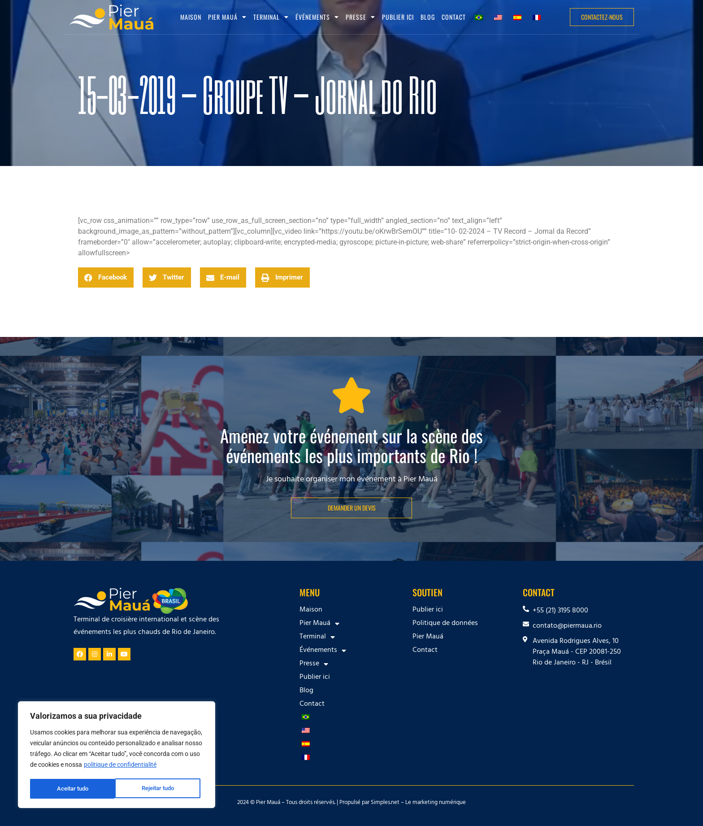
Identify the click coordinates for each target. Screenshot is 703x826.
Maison (190, 17)
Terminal (271, 17)
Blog (428, 17)
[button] (106, 277)
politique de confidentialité (120, 766)
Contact (454, 17)
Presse (360, 17)
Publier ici (398, 17)
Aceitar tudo (161, 788)
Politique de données (445, 623)
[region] (116, 755)
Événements (317, 17)
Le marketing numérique (435, 803)
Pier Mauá (227, 17)
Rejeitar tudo (72, 788)
